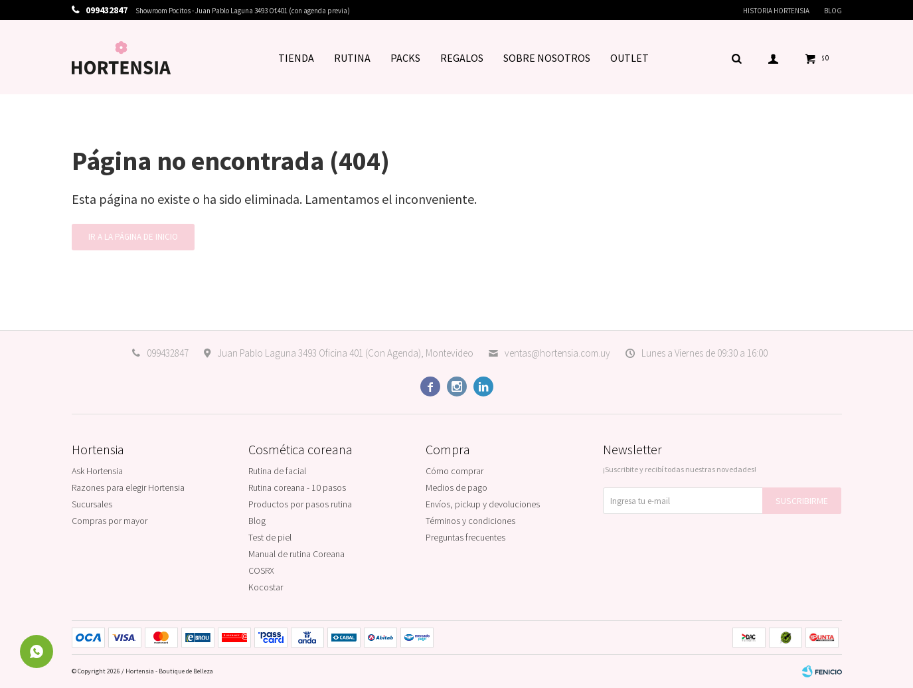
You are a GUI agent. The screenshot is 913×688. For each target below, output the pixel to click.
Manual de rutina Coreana (296, 554)
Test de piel (269, 537)
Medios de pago (456, 487)
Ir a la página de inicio (133, 236)
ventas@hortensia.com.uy (557, 353)
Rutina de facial (277, 471)
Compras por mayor (109, 521)
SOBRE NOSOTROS (546, 57)
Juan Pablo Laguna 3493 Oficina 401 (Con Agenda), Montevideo (345, 353)
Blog (833, 10)
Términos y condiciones (470, 521)
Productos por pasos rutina (300, 504)
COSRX (261, 570)
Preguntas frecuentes (465, 537)
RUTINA (352, 57)
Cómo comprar (454, 471)
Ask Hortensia (97, 471)
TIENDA (296, 57)
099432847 (168, 353)
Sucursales (92, 504)
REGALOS (461, 57)
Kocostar (265, 587)
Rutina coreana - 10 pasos (297, 487)
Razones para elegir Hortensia (128, 487)
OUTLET (629, 57)
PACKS (405, 57)
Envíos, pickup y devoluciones (483, 504)
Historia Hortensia (776, 10)
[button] (737, 57)
